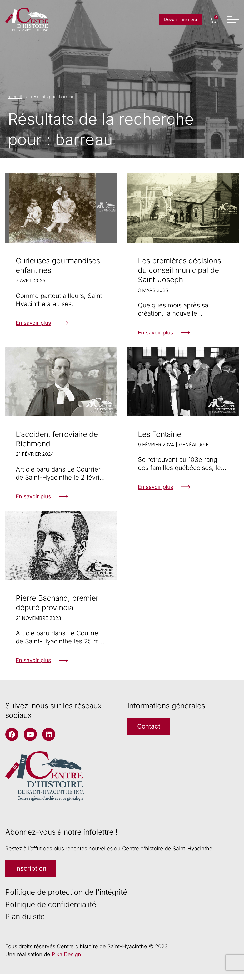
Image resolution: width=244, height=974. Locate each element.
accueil (15, 96)
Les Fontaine (159, 434)
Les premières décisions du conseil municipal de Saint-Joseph (179, 270)
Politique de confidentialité (50, 904)
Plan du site (25, 916)
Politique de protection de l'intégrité (66, 892)
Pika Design (66, 954)
